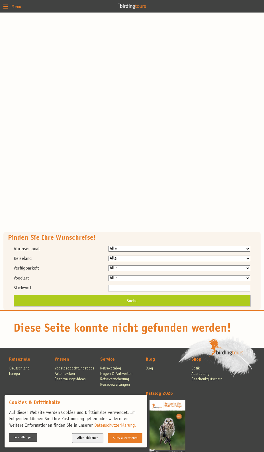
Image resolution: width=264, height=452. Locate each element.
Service (107, 359)
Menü (12, 6)
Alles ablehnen (87, 438)
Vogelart (21, 278)
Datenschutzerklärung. (115, 425)
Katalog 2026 (159, 393)
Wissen (62, 359)
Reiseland (23, 258)
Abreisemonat (27, 249)
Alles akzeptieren (125, 438)
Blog (150, 359)
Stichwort (23, 288)
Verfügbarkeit (26, 268)
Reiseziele (19, 359)
